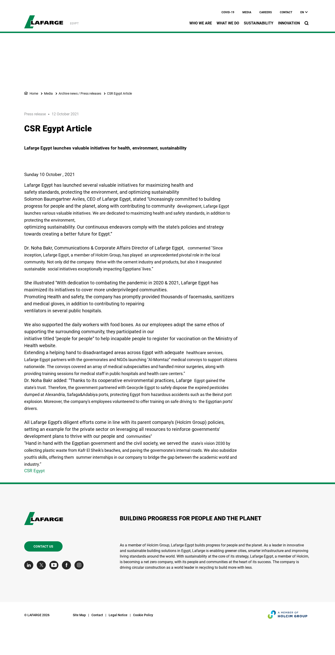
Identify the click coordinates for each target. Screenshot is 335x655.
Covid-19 (227, 12)
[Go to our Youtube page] (55, 593)
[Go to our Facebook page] (67, 593)
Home (34, 93)
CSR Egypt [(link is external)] (34, 498)
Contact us (43, 574)
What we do (228, 23)
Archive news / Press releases (80, 93)
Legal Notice (118, 643)
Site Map (79, 643)
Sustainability (258, 23)
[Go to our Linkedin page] (30, 593)
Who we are (200, 23)
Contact (286, 12)
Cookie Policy (143, 643)
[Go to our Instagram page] (80, 593)
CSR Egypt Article (119, 93)
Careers (265, 12)
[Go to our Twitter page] (42, 593)
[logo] (43, 19)
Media (246, 12)
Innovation (289, 23)
